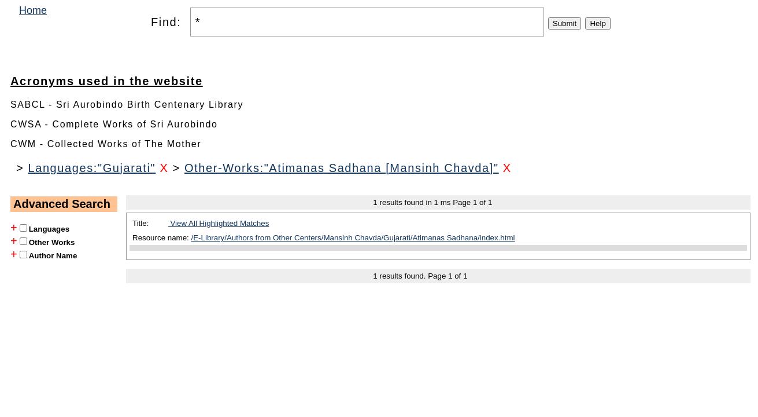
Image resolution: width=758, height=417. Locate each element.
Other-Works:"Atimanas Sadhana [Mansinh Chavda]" (341, 168)
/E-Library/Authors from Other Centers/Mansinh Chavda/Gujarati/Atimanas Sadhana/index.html (353, 237)
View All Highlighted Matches (218, 223)
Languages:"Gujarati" (92, 168)
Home (33, 10)
